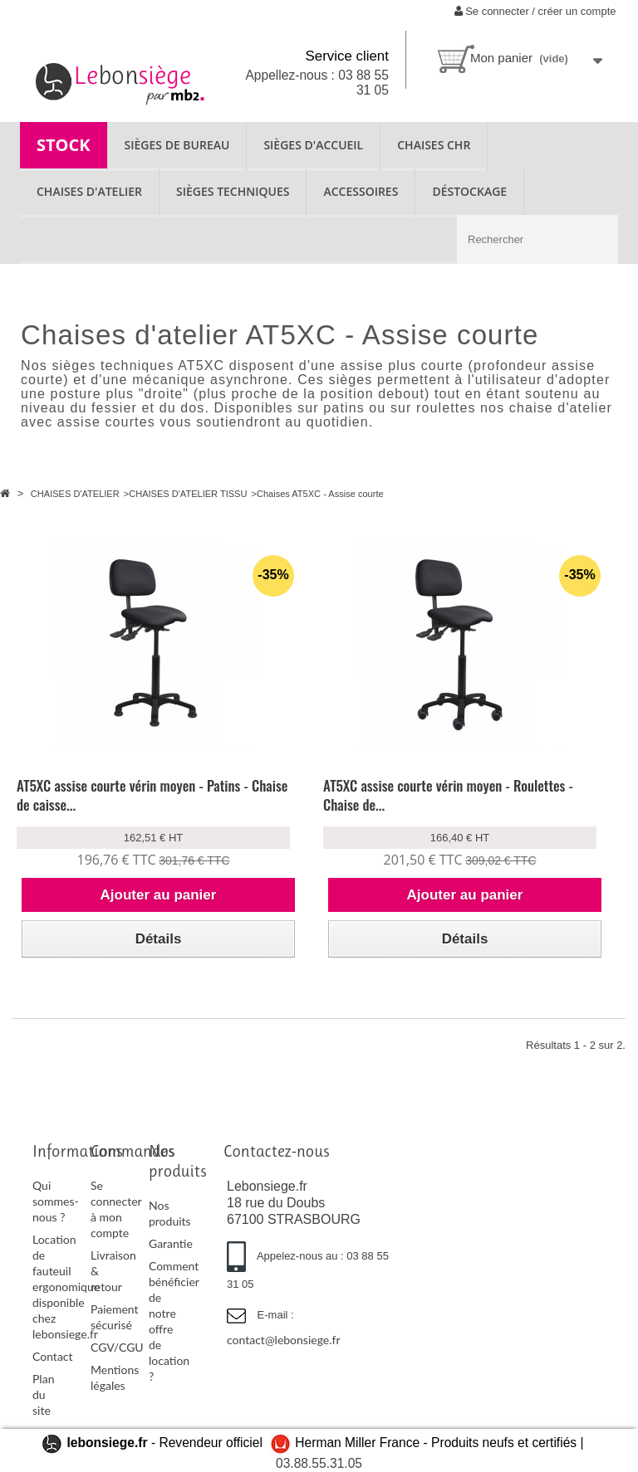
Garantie (171, 1243)
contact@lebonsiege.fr (284, 1340)
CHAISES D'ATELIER (89, 191)
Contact (52, 1356)
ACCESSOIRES (360, 191)
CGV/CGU (117, 1347)
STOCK (64, 145)
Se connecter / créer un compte (535, 11)
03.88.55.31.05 (319, 1463)
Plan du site (43, 1394)
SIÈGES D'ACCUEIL (313, 145)
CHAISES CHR (433, 145)
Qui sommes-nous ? (55, 1201)
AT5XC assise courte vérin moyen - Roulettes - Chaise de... (448, 795)
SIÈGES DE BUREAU (177, 145)
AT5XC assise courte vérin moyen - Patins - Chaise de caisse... (152, 795)
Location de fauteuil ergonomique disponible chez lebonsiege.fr (66, 1286)
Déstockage (469, 191)
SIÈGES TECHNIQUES (232, 191)
